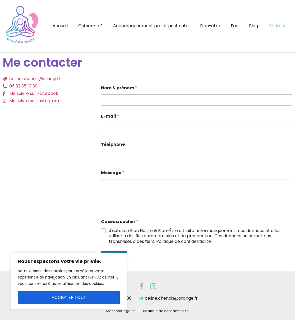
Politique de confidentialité (166, 310)
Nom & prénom (119, 87)
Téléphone (113, 144)
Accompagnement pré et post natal (151, 26)
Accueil (60, 26)
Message (112, 172)
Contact (277, 26)
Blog (253, 26)
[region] (69, 281)
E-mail (110, 116)
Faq (234, 26)
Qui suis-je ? (90, 26)
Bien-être (210, 26)
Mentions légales (121, 310)
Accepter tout (69, 297)
